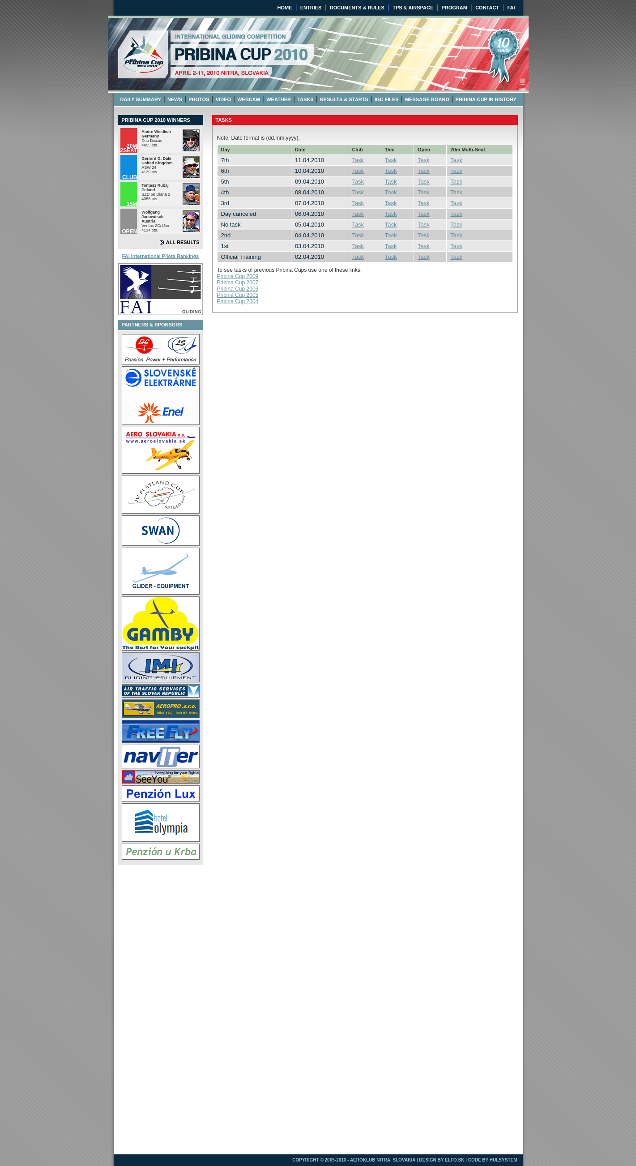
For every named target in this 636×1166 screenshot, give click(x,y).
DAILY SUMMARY (140, 99)
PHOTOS (198, 99)
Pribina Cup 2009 (238, 276)
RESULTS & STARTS (344, 99)
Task (358, 160)
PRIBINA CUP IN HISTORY (486, 99)
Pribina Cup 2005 (238, 295)
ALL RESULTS (183, 242)
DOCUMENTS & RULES (357, 7)
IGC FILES (387, 99)
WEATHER (278, 99)
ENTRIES (311, 7)
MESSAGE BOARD (427, 99)
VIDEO (223, 99)
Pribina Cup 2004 (238, 301)
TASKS (305, 99)
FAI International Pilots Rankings (160, 256)
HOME (284, 7)
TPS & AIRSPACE (413, 7)
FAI (511, 7)
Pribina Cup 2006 (238, 289)
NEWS (174, 99)
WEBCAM (248, 99)
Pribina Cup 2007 (238, 282)
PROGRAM (454, 7)
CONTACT (487, 7)
